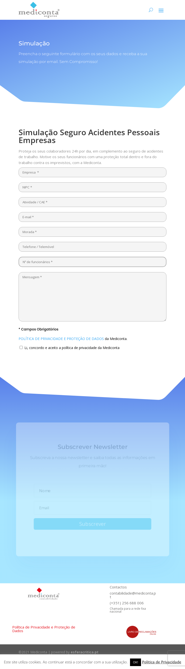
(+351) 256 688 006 (127, 602)
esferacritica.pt (84, 652)
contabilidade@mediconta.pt (133, 595)
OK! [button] (135, 662)
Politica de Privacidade (161, 661)
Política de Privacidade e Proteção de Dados (43, 629)
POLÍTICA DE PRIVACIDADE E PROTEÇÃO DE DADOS (61, 338)
